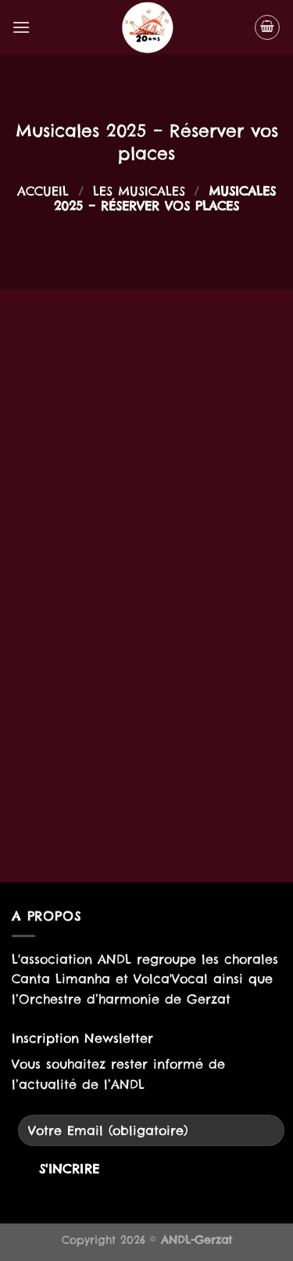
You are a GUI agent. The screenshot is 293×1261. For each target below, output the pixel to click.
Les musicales (139, 191)
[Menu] (21, 27)
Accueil (43, 191)
